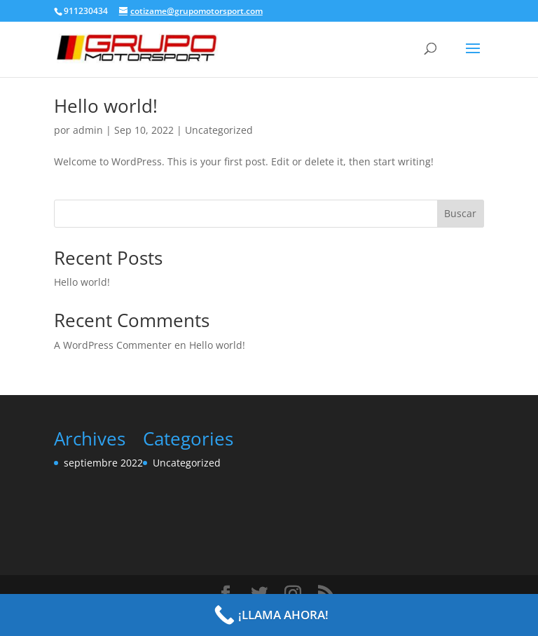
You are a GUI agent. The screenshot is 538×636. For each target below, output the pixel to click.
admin (88, 130)
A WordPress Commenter (113, 345)
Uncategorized (219, 130)
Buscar (460, 213)
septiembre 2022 (103, 462)
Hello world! (106, 105)
